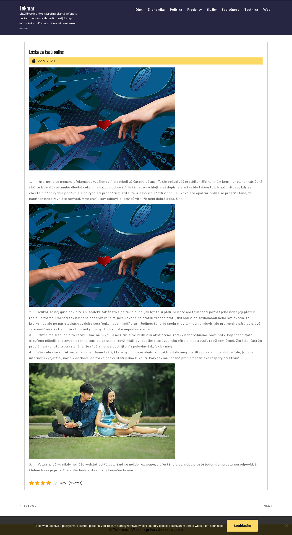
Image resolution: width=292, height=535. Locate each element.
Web (266, 9)
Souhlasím (242, 525)
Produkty (194, 9)
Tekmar (27, 8)
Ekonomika (156, 9)
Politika (176, 9)
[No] (286, 525)
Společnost (230, 9)
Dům (139, 9)
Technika (251, 9)
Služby (211, 9)
